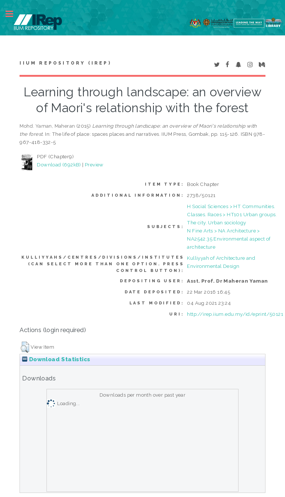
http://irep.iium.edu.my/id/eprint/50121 (235, 314)
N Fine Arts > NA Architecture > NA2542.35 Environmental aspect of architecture (228, 239)
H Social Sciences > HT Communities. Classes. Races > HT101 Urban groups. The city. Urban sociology (232, 214)
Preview (94, 165)
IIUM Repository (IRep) (65, 63)
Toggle (13, 14)
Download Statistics (56, 359)
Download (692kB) (59, 165)
